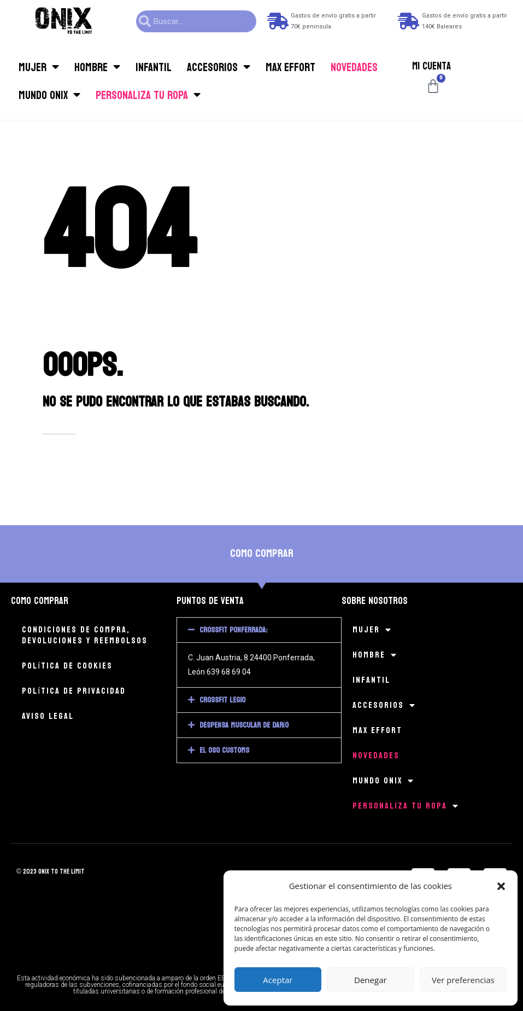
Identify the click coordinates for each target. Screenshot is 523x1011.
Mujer (39, 67)
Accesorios (218, 67)
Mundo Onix (49, 95)
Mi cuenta (431, 66)
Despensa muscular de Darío (244, 725)
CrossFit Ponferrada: (233, 630)
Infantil (154, 67)
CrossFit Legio (222, 700)
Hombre (97, 67)
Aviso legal (48, 716)
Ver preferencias (463, 979)
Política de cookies (67, 665)
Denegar (370, 979)
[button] (501, 886)
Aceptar (277, 979)
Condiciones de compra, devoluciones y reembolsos (85, 634)
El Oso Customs (224, 750)
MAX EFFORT (290, 67)
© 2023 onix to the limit (50, 871)
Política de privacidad (74, 691)
